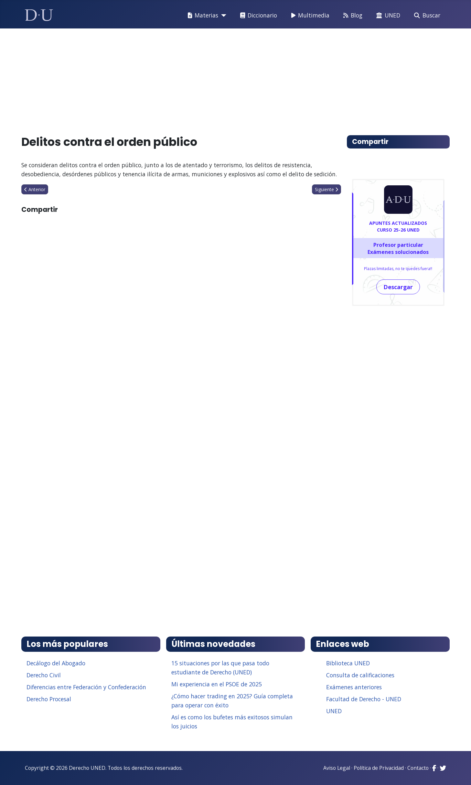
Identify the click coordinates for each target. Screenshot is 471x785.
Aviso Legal (336, 767)
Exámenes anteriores (354, 687)
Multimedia (309, 15)
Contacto (418, 767)
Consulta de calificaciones (360, 675)
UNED (387, 15)
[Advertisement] (220, 79)
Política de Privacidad (379, 767)
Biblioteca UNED (348, 663)
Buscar (426, 15)
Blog (351, 15)
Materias (201, 15)
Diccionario (257, 15)
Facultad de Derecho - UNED (363, 699)
